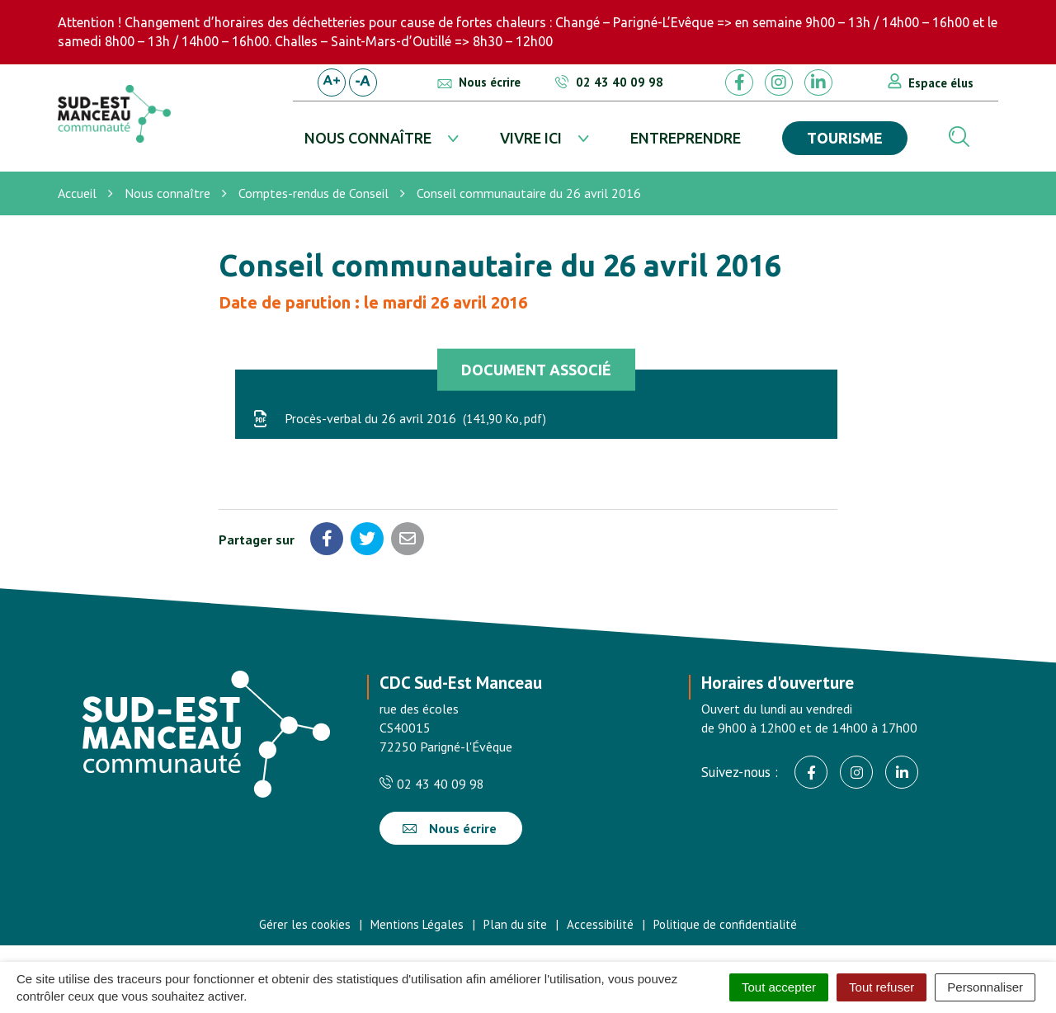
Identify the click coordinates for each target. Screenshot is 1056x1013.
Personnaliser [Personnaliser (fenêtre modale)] (985, 987)
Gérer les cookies (305, 924)
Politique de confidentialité (725, 924)
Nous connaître (367, 138)
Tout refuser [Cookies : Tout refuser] (881, 987)
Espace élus (941, 83)
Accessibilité (600, 924)
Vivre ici (531, 138)
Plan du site (515, 924)
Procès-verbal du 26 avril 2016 (399, 418)
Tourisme (845, 138)
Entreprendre (685, 138)
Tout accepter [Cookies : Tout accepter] (779, 987)
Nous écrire (450, 828)
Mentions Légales (417, 924)
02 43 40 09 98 (432, 783)
